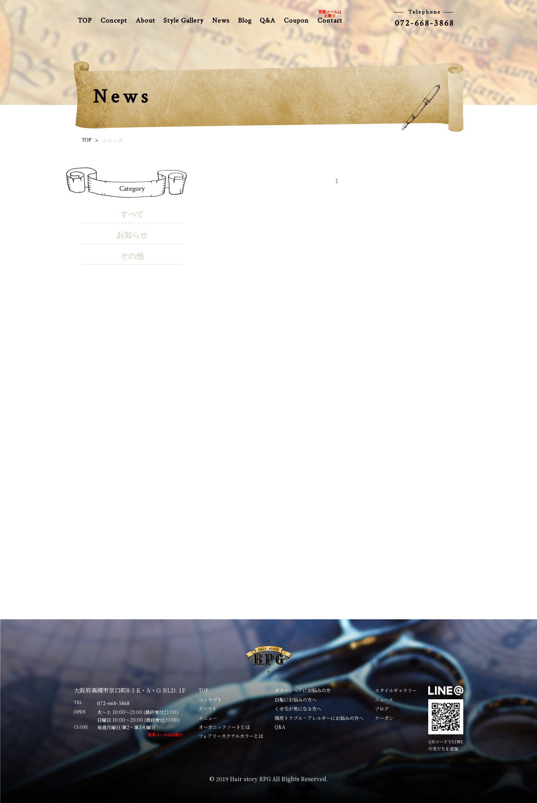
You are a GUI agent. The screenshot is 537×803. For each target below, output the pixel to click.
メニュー (207, 717)
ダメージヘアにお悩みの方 (303, 690)
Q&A (267, 20)
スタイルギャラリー (396, 690)
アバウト (207, 708)
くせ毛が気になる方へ (298, 708)
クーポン (384, 717)
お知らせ (132, 235)
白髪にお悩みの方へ (296, 699)
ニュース (384, 699)
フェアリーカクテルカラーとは (230, 735)
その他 (132, 256)
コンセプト (210, 699)
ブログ (382, 708)
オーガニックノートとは (224, 726)
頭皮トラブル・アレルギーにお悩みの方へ (319, 717)
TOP (85, 20)
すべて (132, 214)
